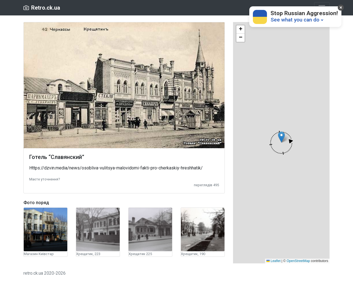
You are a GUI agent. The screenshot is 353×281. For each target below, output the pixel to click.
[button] (44, 179)
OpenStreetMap (298, 261)
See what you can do (295, 20)
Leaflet (273, 261)
